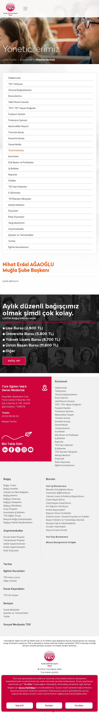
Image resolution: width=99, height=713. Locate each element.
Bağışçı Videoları (12, 499)
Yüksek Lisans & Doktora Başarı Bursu (65, 496)
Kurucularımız (15, 96)
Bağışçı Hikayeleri (12, 502)
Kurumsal (26, 60)
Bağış (7, 479)
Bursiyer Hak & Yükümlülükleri (61, 523)
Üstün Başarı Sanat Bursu (58, 503)
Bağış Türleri (9, 485)
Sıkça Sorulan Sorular (56, 530)
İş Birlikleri (13, 169)
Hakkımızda (14, 78)
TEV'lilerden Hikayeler (19, 199)
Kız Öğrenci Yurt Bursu (57, 506)
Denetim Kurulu (16, 138)
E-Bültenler (14, 193)
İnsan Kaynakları (13, 588)
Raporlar (12, 175)
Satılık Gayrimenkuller (14, 544)
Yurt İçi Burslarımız (56, 486)
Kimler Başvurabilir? (55, 510)
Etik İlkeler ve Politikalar (21, 163)
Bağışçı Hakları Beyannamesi (17, 523)
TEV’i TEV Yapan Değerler (22, 108)
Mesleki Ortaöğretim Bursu (59, 490)
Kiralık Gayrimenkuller (14, 547)
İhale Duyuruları (16, 217)
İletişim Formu (9, 421)
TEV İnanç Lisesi (11, 577)
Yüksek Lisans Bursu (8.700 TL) (33, 340)
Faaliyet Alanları (16, 114)
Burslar (50, 479)
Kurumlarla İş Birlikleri (14, 512)
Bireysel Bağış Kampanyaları (17, 519)
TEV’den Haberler (17, 187)
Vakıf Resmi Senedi (18, 102)
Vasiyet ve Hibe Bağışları (15, 492)
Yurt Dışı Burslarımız (57, 537)
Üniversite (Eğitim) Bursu (58, 493)
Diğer (10, 351)
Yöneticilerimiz (16, 150)
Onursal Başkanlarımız (20, 90)
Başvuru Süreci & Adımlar (58, 513)
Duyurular (13, 211)
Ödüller (12, 181)
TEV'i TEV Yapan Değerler (68, 405)
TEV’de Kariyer (10, 595)
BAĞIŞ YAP (14, 361)
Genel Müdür (14, 145)
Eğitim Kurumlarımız (18, 247)
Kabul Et (20, 705)
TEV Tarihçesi (15, 84)
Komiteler (13, 156)
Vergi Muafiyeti (16, 223)
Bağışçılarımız (10, 495)
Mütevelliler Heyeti (18, 126)
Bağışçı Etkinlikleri (12, 506)
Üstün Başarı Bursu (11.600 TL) (32, 345)
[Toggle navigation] (25, 8)
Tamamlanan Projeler (14, 540)
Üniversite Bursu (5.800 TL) (30, 334)
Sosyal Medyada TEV (17, 624)
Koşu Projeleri (10, 509)
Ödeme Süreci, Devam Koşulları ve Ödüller (67, 517)
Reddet (49, 705)
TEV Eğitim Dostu (12, 516)
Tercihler (78, 705)
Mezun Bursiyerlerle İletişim (61, 542)
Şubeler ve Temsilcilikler (20, 235)
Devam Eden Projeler (14, 537)
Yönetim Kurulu (16, 132)
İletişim (8, 603)
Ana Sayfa (10, 60)
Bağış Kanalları (10, 489)
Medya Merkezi (16, 205)
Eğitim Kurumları (14, 571)
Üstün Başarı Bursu (55, 500)
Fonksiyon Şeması (17, 120)
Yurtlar (11, 241)
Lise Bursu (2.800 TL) (24, 328)
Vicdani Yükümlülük (56, 527)
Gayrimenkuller (16, 229)
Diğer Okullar (10, 581)
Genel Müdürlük (11, 610)
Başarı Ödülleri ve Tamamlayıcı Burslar (65, 520)
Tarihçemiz (60, 391)
